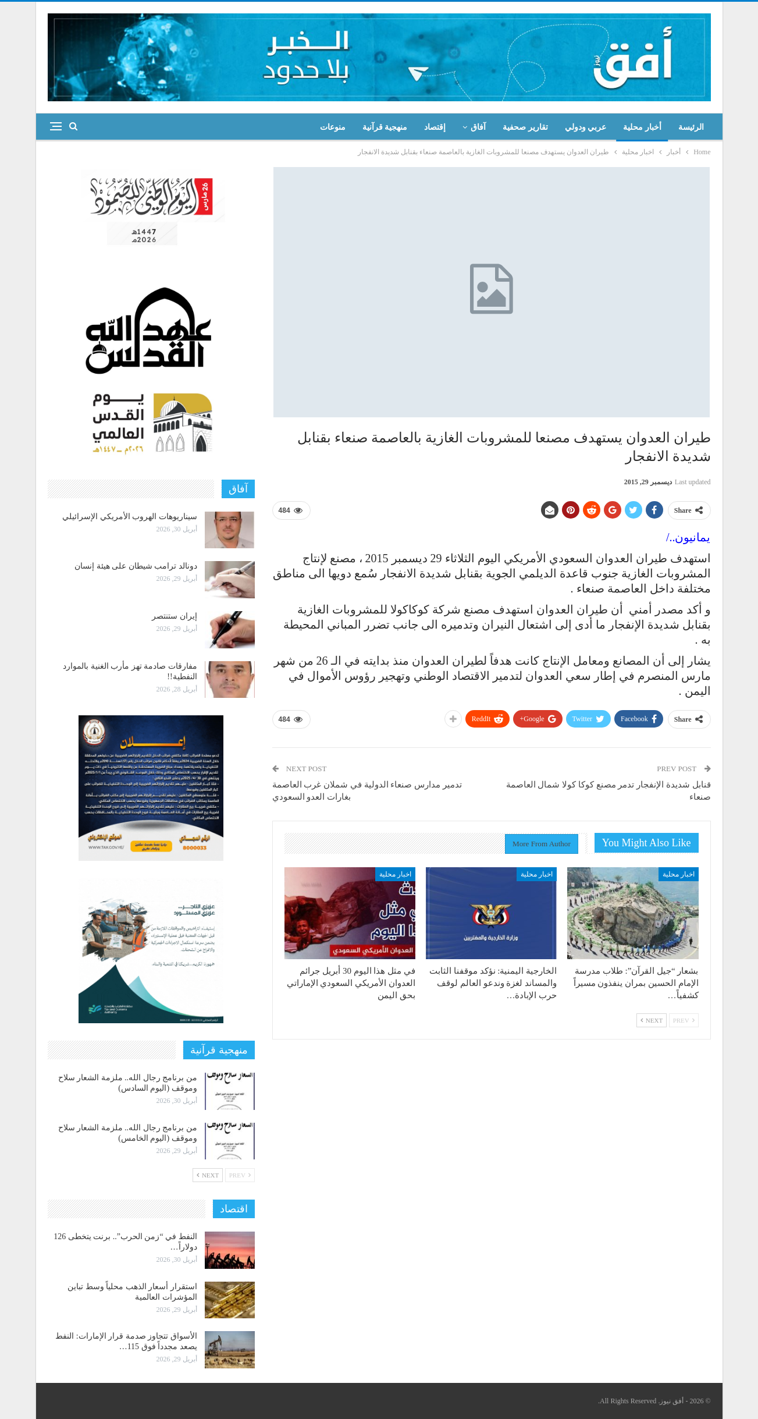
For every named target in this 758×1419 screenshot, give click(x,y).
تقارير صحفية (525, 127)
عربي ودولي (586, 127)
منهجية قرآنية (385, 127)
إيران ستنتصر (174, 616)
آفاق (478, 127)
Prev (684, 1020)
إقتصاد (435, 127)
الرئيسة (691, 127)
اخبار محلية (679, 874)
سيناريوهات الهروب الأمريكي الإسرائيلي (129, 516)
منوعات (333, 127)
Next (651, 1020)
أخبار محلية (642, 127)
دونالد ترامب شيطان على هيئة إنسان (135, 566)
